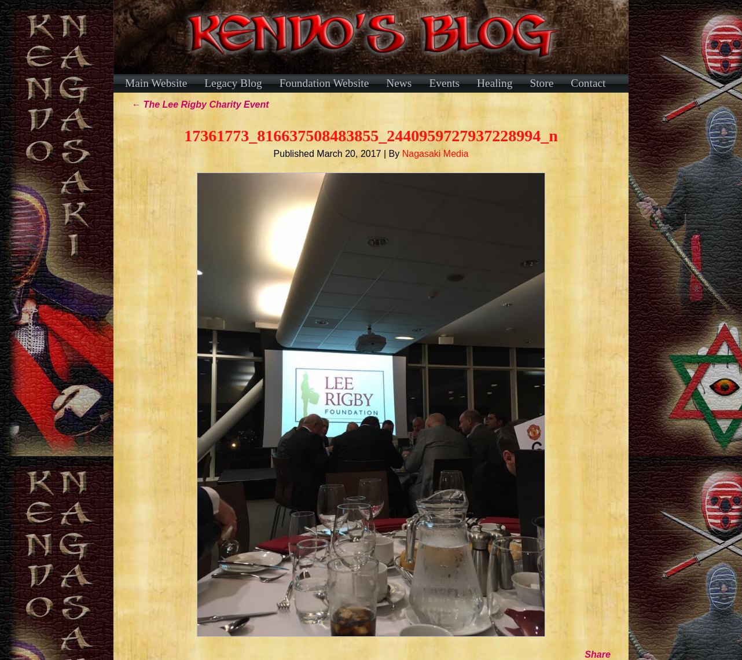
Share (597, 654)
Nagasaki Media (435, 154)
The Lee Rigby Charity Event (200, 104)
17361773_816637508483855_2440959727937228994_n (371, 136)
